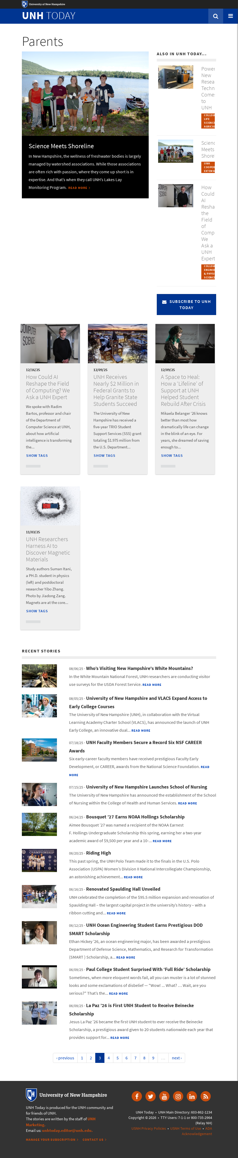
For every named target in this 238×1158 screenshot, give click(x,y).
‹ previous (65, 1057)
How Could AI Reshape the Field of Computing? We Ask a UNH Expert (48, 387)
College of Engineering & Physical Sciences (213, 271)
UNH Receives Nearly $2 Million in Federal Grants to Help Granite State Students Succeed (116, 390)
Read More (77, 188)
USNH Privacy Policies (148, 1128)
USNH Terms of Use (185, 1128)
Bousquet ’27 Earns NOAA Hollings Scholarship (135, 817)
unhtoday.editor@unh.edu (66, 1130)
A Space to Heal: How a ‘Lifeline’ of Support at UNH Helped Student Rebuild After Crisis (183, 390)
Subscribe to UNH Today (186, 304)
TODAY (48, 15)
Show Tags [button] (37, 455)
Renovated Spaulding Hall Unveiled (123, 889)
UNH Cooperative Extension (213, 167)
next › (177, 1057)
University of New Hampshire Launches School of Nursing (146, 787)
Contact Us (93, 1140)
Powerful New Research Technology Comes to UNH (214, 88)
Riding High (98, 853)
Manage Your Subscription (51, 1140)
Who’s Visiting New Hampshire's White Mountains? (139, 668)
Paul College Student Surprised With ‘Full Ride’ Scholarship (148, 969)
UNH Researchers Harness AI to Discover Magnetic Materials (48, 549)
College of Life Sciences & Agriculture (213, 120)
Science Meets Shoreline (61, 146)
